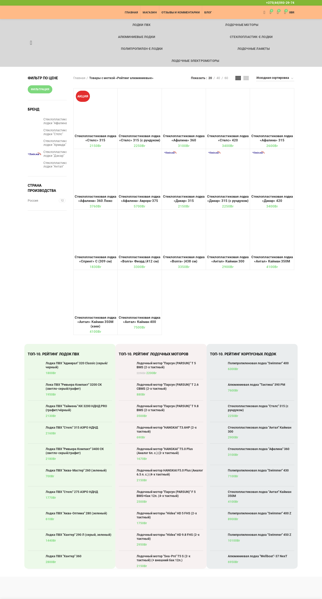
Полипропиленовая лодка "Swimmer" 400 (258, 363)
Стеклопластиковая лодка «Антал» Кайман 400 (139, 320)
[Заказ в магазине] (275, 78)
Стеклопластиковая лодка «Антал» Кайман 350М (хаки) (95, 322)
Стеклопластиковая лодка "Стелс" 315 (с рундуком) (258, 408)
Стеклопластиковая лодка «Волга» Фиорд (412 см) (139, 259)
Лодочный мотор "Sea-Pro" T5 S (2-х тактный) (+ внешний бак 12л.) (163, 558)
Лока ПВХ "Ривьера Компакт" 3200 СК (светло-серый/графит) (74, 386)
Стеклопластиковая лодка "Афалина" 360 (258, 449)
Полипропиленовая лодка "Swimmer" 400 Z (259, 513)
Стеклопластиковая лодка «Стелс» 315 (95, 138)
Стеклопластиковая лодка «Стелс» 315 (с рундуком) (139, 138)
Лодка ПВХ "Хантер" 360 (63, 556)
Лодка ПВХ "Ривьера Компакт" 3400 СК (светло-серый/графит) (75, 451)
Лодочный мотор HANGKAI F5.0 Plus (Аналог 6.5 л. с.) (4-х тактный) (170, 472)
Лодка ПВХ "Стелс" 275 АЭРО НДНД (72, 492)
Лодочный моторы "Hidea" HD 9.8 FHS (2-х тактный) (168, 536)
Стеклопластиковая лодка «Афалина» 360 (184, 138)
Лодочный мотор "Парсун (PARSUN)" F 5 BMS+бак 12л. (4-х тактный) (166, 494)
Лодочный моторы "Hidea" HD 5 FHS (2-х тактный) (167, 515)
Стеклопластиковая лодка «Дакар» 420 (272, 199)
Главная (79, 78)
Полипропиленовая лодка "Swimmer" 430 (258, 470)
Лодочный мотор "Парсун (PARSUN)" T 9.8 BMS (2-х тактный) (168, 408)
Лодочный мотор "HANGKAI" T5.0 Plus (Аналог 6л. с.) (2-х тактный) (165, 451)
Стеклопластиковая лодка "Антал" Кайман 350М (259, 494)
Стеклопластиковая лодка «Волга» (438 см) (184, 259)
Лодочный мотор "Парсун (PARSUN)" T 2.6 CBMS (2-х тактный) (168, 386)
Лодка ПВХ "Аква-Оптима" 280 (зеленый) (76, 513)
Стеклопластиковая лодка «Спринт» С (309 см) (95, 259)
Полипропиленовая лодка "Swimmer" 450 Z (259, 534)
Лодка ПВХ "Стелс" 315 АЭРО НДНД (72, 427)
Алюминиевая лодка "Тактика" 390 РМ (256, 384)
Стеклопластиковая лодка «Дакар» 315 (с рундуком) (228, 199)
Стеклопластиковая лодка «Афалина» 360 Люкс (95, 199)
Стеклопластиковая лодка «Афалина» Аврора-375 (139, 199)
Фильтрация (40, 89)
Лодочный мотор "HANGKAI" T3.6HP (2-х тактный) (167, 429)
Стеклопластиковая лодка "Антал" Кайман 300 (259, 429)
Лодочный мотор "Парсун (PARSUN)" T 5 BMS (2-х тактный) (166, 365)
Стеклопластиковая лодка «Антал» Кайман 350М (272, 259)
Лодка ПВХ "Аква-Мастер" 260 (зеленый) (76, 470)
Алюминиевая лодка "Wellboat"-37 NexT (257, 556)
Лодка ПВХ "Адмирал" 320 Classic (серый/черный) (77, 365)
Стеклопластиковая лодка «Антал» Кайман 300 (228, 259)
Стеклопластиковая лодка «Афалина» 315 (272, 138)
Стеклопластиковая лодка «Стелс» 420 (228, 138)
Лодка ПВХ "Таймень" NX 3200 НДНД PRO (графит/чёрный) (76, 408)
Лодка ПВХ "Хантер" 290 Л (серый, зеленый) (78, 534)
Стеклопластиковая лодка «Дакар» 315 (184, 199)
